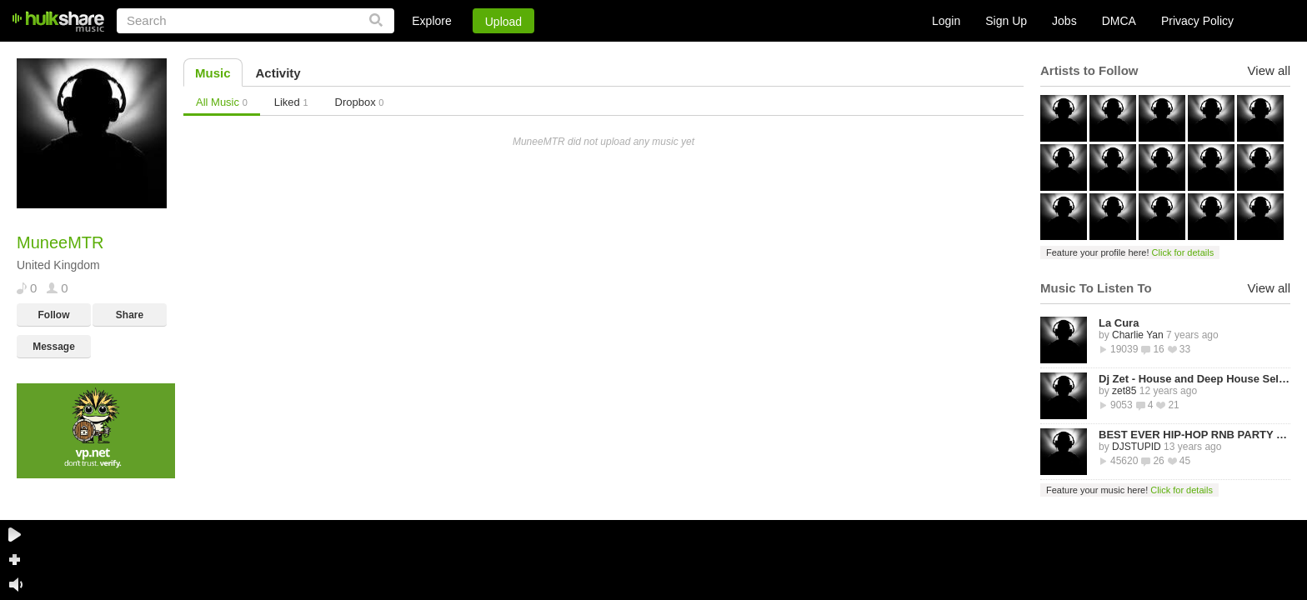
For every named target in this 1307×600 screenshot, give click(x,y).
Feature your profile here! (1130, 253)
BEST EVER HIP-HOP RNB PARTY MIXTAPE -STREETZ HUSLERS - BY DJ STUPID (1194, 434)
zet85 (1124, 391)
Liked (291, 102)
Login (946, 21)
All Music (222, 102)
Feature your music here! (1129, 490)
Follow (54, 315)
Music (213, 73)
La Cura (1119, 323)
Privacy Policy (1197, 21)
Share (129, 315)
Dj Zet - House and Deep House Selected (1194, 378)
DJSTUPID (1136, 446)
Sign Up (1006, 21)
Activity (278, 73)
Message (54, 346)
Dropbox (359, 102)
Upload (503, 21)
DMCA (1119, 21)
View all (1269, 70)
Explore (431, 21)
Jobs (1064, 21)
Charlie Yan (1138, 335)
